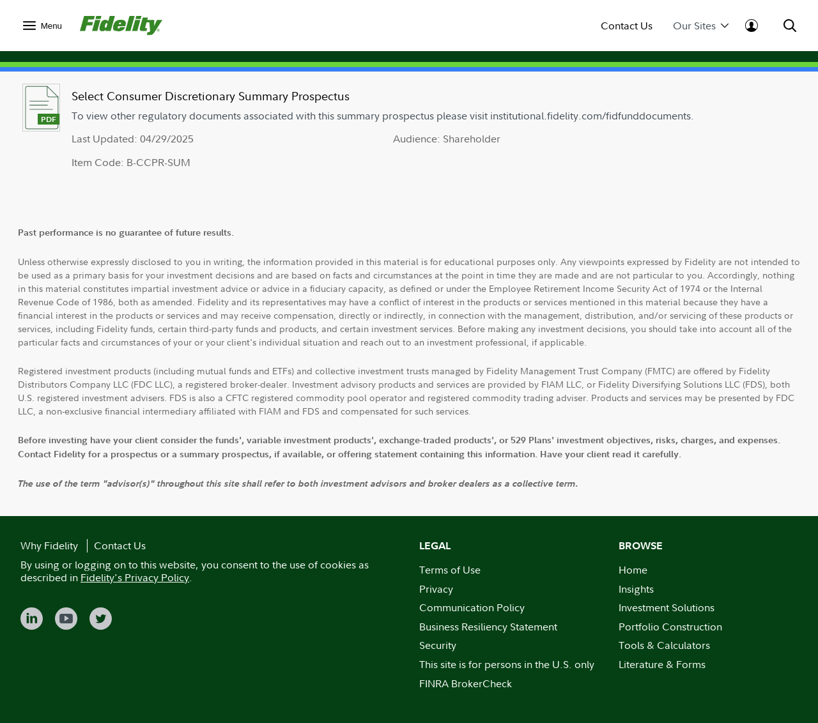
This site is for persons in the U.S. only (506, 664)
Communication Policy (472, 607)
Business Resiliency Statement (488, 627)
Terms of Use (450, 570)
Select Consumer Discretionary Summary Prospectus (211, 96)
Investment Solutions (666, 607)
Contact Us (626, 26)
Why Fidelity (49, 545)
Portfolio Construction (670, 627)
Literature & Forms (662, 664)
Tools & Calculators (664, 645)
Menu (51, 26)
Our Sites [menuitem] (701, 26)
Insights (636, 589)
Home (633, 570)
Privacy (436, 589)
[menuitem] (42, 25)
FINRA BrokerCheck (465, 683)
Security (437, 645)
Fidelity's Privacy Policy (135, 577)
